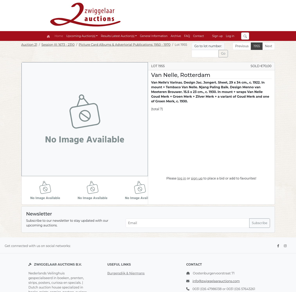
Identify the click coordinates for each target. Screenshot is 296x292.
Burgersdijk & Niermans (125, 273)
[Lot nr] (205, 53)
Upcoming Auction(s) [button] (80, 36)
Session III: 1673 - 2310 (58, 45)
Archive (176, 36)
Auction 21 (29, 45)
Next (268, 46)
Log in (230, 36)
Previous (241, 46)
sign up (197, 178)
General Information (153, 36)
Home (59, 36)
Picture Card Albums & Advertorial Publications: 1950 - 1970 (124, 45)
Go (223, 53)
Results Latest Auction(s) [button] (117, 36)
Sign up (217, 36)
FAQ (187, 36)
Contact (198, 36)
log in (181, 178)
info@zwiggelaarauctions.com (216, 281)
